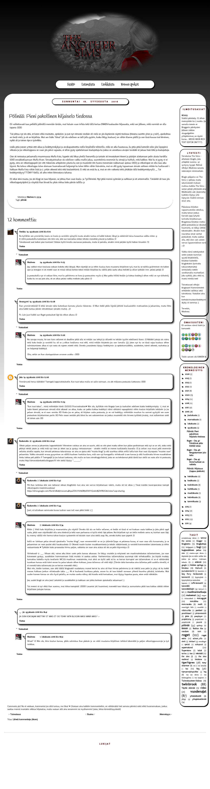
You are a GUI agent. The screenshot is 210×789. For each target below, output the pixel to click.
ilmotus (185, 568)
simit (183, 641)
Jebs (20, 377)
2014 (187, 511)
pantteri (199, 610)
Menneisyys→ (166, 714)
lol (183, 592)
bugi (199, 547)
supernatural (187, 647)
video (203, 687)
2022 (187, 386)
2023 (187, 382)
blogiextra (186, 544)
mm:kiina (194, 601)
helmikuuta (193, 497)
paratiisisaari (186, 613)
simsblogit (202, 641)
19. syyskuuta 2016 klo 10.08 (42, 301)
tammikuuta (193, 501)
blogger (199, 541)
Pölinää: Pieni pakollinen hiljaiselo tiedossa (196, 434)
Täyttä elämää (188, 688)
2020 (187, 395)
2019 (187, 399)
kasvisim (201, 571)
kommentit (186, 577)
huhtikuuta (193, 489)
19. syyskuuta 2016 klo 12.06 (36, 377)
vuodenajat (198, 691)
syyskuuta (192, 427)
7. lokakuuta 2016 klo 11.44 (49, 505)
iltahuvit (198, 568)
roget (186, 635)
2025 (187, 378)
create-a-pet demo (196, 553)
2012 (187, 519)
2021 (187, 390)
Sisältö (71, 84)
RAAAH (185, 628)
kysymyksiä (199, 577)
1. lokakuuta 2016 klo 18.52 (51, 637)
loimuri (201, 589)
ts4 (205, 671)
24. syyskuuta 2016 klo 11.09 (52, 402)
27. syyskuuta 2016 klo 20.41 (42, 441)
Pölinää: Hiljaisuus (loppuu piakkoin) (196, 469)
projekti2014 (186, 619)
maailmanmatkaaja (196, 591)
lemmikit (185, 586)
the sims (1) (187, 656)
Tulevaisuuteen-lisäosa (192, 680)
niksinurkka (186, 610)
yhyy (184, 699)
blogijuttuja (201, 544)
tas (191, 653)
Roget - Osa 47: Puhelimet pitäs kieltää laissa (195, 443)
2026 (187, 374)
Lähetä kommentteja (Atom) (25, 719)
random (185, 631)
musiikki (200, 607)
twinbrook (189, 684)
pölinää (23, 200)
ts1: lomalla (202, 666)
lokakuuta (192, 423)
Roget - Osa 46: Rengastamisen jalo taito (196, 452)
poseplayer (198, 616)
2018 (187, 403)
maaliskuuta (193, 493)
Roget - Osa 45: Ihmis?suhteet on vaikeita (195, 462)
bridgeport (189, 547)
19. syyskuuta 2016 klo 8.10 (39, 231)
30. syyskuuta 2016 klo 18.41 (34, 612)
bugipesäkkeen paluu (191, 550)
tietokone (198, 659)
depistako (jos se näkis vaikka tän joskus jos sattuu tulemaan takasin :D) (194, 559)
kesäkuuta (192, 480)
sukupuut (199, 644)
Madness (31, 262)
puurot (199, 622)
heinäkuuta (193, 476)
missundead (188, 598)
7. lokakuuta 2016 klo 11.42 (49, 480)
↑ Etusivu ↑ (90, 714)
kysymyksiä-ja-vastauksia (191, 580)
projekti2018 (186, 622)
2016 (187, 411)
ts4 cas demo (192, 675)
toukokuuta (193, 485)
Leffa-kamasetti (197, 583)
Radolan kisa (198, 628)
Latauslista (88, 84)
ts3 (198, 668)
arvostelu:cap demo (189, 538)
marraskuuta (193, 419)
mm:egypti (201, 598)
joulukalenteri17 (188, 571)
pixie (187, 616)
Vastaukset (23, 254)
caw (183, 553)
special (187, 644)
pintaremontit (200, 613)
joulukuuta (193, 415)
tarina (184, 653)
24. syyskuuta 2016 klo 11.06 (52, 335)
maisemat (191, 595)
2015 (187, 506)
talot (200, 650)
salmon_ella (197, 638)
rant (199, 631)
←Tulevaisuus (14, 714)
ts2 (187, 668)
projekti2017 (199, 619)
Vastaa (22, 246)
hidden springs (196, 565)
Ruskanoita (24, 441)
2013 (187, 515)
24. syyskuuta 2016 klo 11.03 (52, 262)
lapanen (184, 583)
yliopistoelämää (199, 699)
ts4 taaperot (199, 678)
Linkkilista (107, 84)
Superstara (186, 650)
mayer (204, 595)
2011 (187, 523)
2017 (187, 407)
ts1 (194, 666)
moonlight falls (187, 607)
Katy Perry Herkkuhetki (192, 574)
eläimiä (198, 562)
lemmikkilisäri (188, 589)
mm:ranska (186, 604)
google (184, 565)
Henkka (22, 231)
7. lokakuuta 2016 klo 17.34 (51, 525)
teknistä (199, 653)
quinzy (199, 625)
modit (200, 604)
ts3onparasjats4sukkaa (190, 672)
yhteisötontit (195, 696)
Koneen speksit (130, 84)
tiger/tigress (188, 662)
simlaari (192, 641)
